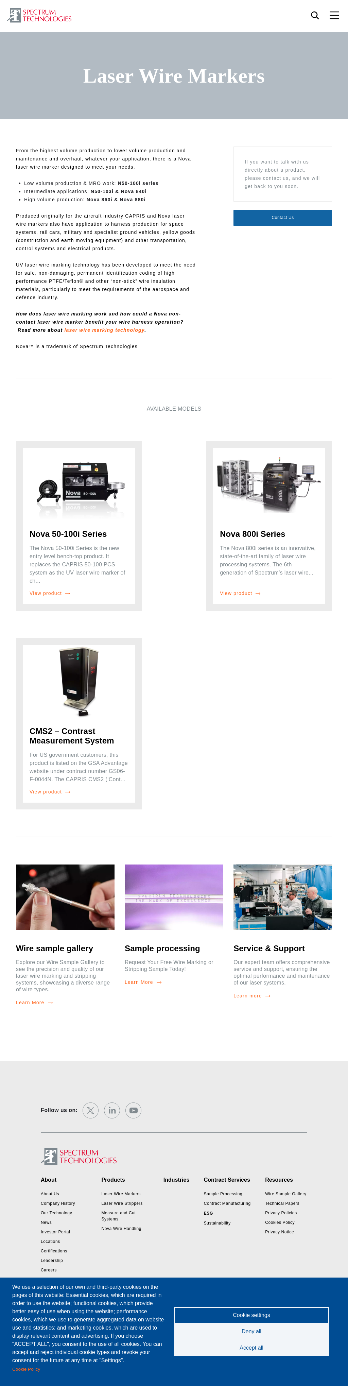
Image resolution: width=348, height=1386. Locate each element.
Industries (176, 1180)
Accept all (251, 1348)
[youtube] (133, 1110)
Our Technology (56, 1213)
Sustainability (217, 1223)
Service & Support (269, 948)
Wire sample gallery (54, 948)
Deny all (251, 1331)
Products (113, 1180)
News (46, 1222)
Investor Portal (55, 1232)
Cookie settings (251, 1315)
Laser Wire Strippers (121, 1203)
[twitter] (91, 1110)
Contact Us (283, 217)
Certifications (54, 1251)
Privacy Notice (279, 1232)
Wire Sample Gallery (285, 1194)
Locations (50, 1241)
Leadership (52, 1260)
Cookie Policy (26, 1369)
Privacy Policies (281, 1213)
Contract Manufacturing (227, 1203)
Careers (49, 1270)
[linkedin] (112, 1110)
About (48, 1180)
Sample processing (162, 948)
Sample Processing (223, 1194)
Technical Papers (282, 1203)
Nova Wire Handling (121, 1228)
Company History (58, 1203)
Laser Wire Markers (120, 1194)
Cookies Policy (280, 1222)
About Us (50, 1194)
